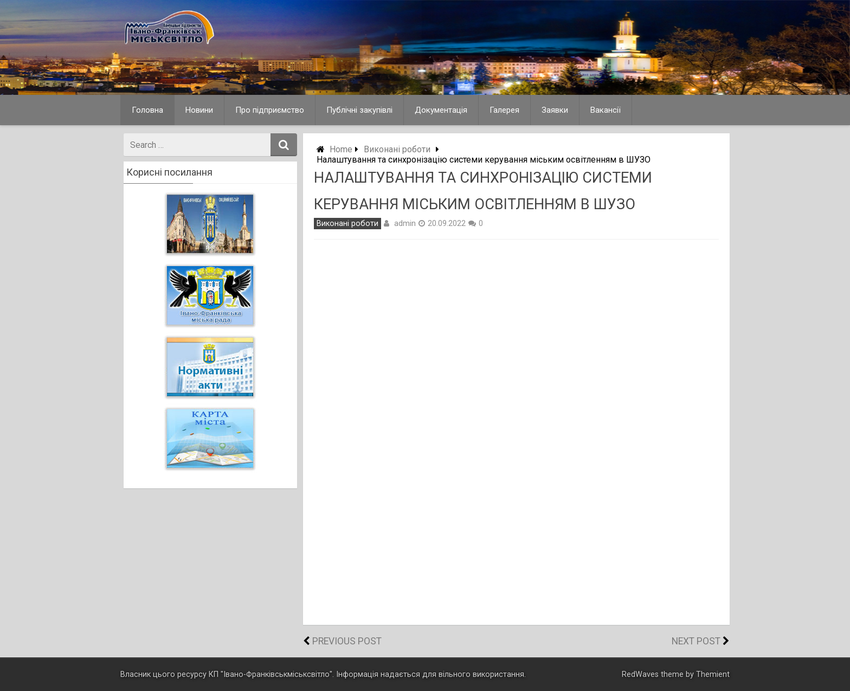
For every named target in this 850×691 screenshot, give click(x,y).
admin (405, 223)
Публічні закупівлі (359, 110)
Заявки (555, 110)
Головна (147, 110)
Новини (199, 110)
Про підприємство (269, 110)
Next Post (696, 641)
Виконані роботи (397, 149)
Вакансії (605, 110)
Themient (713, 674)
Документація (441, 110)
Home (341, 149)
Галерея (504, 110)
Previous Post (347, 641)
